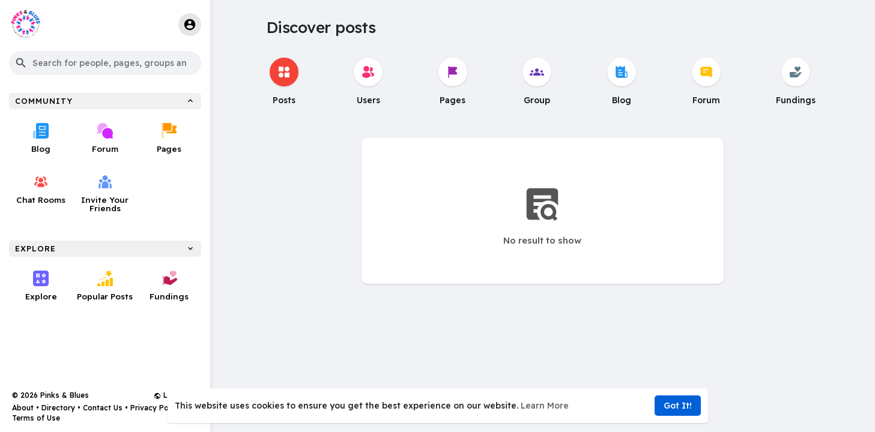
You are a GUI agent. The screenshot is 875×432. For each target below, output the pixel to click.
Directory (58, 407)
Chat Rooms (41, 189)
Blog (40, 138)
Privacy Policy (155, 407)
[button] (105, 63)
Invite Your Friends (105, 193)
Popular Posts (105, 286)
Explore (41, 286)
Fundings (169, 286)
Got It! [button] (678, 405)
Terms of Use (36, 417)
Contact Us (103, 407)
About (23, 407)
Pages (169, 138)
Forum (105, 138)
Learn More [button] (545, 405)
